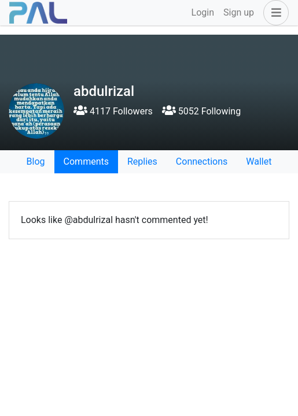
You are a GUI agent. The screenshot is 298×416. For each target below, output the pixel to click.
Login (203, 12)
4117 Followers (113, 111)
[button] (274, 12)
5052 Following (201, 111)
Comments (86, 161)
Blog (36, 161)
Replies (142, 161)
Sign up (238, 12)
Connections (201, 161)
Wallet (258, 161)
